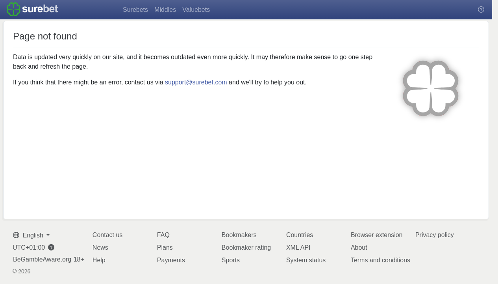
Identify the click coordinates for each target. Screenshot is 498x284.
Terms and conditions (380, 260)
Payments (171, 260)
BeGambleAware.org (42, 259)
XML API (298, 247)
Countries (299, 235)
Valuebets (196, 9)
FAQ (163, 235)
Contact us (107, 235)
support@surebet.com (196, 82)
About (359, 247)
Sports (231, 260)
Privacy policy (434, 235)
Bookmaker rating (246, 247)
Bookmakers (239, 235)
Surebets (135, 9)
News (100, 247)
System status (306, 260)
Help (99, 260)
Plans (165, 247)
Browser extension (377, 235)
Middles (165, 9)
